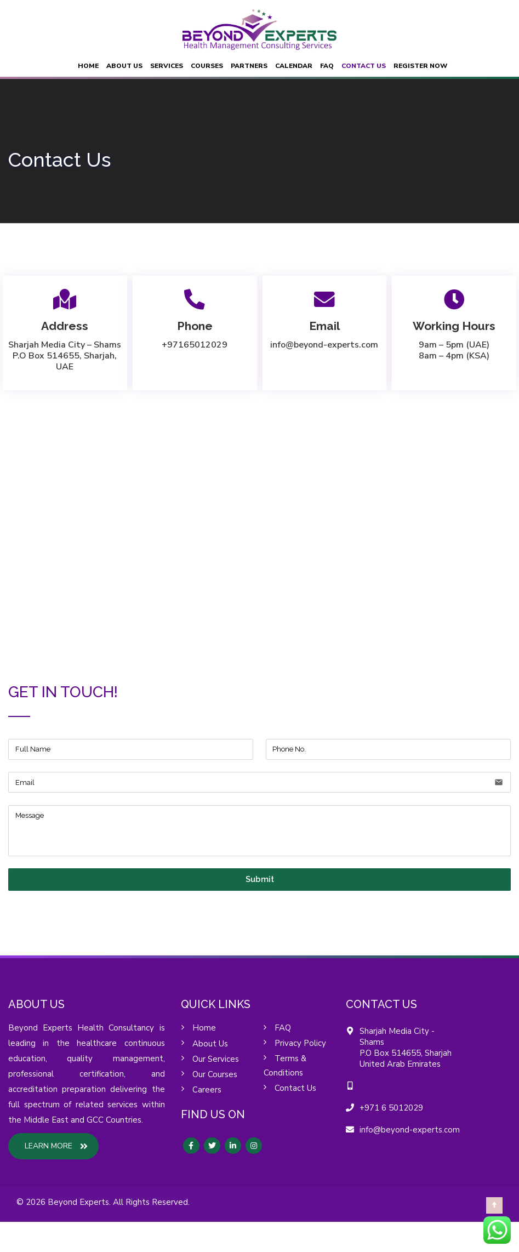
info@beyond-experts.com (324, 345)
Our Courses (214, 1074)
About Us (124, 65)
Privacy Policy (300, 1043)
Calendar (293, 65)
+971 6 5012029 (391, 1107)
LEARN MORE (56, 1146)
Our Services (215, 1059)
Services (166, 65)
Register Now (420, 65)
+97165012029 (194, 345)
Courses (207, 65)
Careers (206, 1089)
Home (88, 65)
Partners (249, 65)
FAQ (327, 65)
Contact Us (363, 65)
